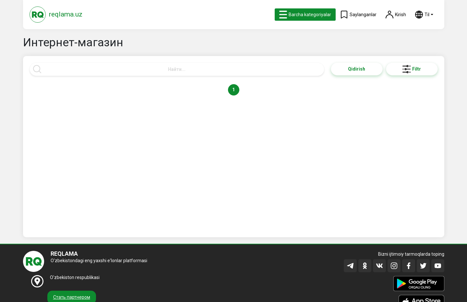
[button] (424, 14)
